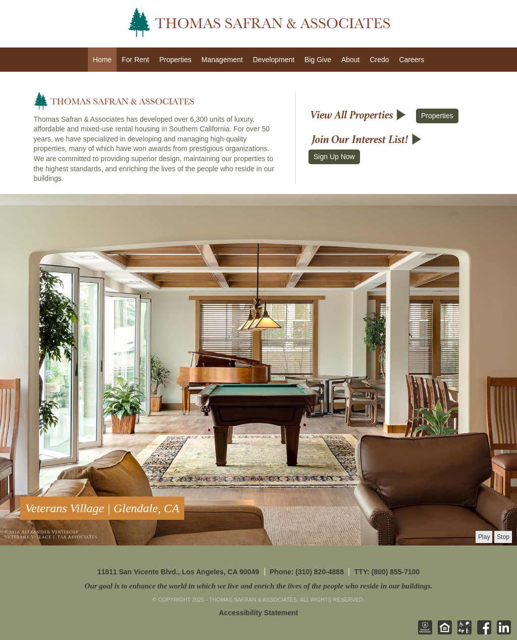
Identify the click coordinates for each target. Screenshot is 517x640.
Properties (175, 60)
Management (222, 60)
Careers (411, 60)
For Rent (135, 60)
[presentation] (484, 537)
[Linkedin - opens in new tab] (502, 632)
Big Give (317, 60)
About (350, 60)
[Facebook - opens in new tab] (482, 632)
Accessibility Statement (258, 613)
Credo (379, 60)
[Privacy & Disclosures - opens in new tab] (423, 632)
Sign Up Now (334, 157)
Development (274, 60)
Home (102, 60)
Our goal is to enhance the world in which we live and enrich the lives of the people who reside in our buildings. (258, 586)
